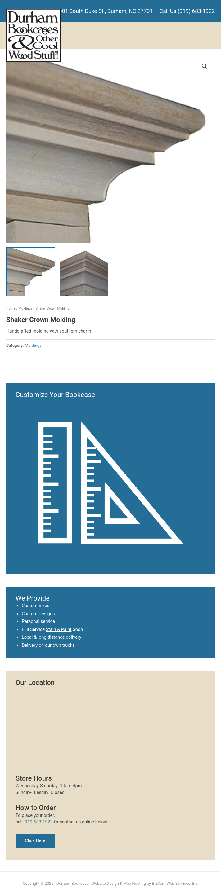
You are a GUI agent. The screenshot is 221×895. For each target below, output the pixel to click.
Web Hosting (134, 883)
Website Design (105, 883)
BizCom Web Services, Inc (174, 883)
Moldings (25, 308)
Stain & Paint (59, 629)
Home (10, 308)
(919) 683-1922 (196, 11)
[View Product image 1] (30, 271)
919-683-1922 (39, 822)
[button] (204, 66)
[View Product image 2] (84, 271)
